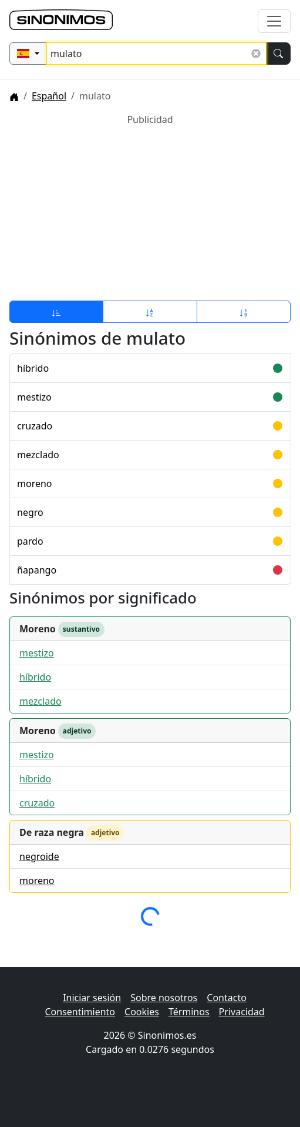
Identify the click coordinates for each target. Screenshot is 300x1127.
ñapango (36, 570)
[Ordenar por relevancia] (56, 312)
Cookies (141, 1011)
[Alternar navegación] (274, 21)
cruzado (34, 425)
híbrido (33, 368)
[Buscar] (278, 53)
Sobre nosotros (163, 997)
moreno (34, 483)
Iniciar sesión (92, 997)
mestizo (34, 397)
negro (30, 512)
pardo (30, 541)
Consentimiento (80, 1011)
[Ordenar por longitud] (244, 312)
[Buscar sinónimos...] (156, 53)
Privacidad (242, 1011)
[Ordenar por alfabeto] (150, 312)
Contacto (227, 997)
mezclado (38, 454)
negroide (39, 856)
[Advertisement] (150, 208)
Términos (189, 1011)
